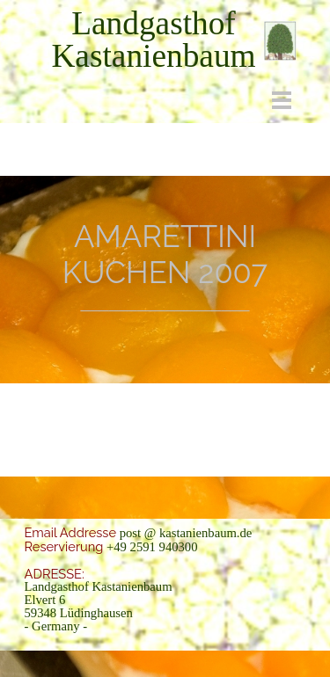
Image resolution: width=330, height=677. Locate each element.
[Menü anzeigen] (282, 99)
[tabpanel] (154, 39)
